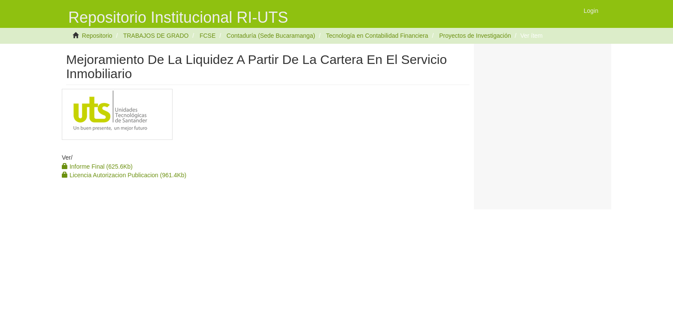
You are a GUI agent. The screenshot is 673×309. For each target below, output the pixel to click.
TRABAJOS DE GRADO (155, 35)
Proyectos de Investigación (475, 35)
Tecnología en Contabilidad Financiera (377, 35)
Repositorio (97, 35)
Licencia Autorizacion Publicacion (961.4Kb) (124, 175)
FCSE (207, 35)
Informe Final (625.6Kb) (97, 166)
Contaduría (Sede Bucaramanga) (271, 35)
